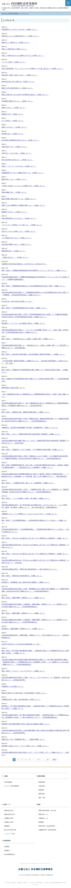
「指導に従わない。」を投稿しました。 (15, 257)
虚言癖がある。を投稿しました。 (13, 134)
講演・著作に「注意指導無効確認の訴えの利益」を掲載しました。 (24, 308)
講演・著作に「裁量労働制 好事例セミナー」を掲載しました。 (24, 598)
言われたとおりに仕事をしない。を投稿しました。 (19, 231)
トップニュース (8, 20)
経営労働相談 (8, 782)
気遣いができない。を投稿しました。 (15, 127)
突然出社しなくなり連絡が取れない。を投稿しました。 (21, 36)
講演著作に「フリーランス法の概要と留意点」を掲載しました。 (24, 323)
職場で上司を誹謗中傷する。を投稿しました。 (18, 88)
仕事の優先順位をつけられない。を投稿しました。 (19, 218)
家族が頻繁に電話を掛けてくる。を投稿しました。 (19, 199)
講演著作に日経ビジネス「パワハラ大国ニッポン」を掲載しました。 (25, 746)
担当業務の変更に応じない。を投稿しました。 (18, 101)
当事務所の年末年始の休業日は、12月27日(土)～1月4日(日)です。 (24, 264)
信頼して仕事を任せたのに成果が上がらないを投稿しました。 (23, 55)
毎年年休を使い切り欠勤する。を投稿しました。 (18, 81)
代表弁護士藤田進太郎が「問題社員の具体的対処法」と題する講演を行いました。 (30, 569)
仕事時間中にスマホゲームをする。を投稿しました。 (20, 29)
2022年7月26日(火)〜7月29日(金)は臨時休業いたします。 (21, 644)
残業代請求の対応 (9, 814)
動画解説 (41, 822)
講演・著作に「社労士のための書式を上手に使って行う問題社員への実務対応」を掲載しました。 (35, 538)
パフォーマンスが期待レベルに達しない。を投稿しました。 (22, 225)
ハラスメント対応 (9, 833)
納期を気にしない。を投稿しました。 (15, 179)
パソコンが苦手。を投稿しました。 (14, 62)
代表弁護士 (42, 786)
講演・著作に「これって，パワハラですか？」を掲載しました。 (24, 671)
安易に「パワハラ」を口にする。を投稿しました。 (19, 166)
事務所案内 (42, 782)
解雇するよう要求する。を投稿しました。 (16, 42)
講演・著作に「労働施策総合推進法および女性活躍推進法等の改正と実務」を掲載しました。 (34, 286)
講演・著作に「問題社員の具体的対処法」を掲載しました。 (22, 576)
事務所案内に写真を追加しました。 (14, 388)
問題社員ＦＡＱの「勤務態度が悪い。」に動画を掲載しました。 (24, 739)
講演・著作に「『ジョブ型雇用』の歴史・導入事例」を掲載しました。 (26, 498)
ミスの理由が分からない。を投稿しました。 (17, 238)
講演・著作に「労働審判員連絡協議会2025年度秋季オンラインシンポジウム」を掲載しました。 (35, 270)
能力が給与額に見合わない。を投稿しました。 (18, 160)
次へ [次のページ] (48, 759)
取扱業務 (41, 790)
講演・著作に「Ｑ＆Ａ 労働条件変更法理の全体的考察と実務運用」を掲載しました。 (31, 434)
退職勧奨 (7, 826)
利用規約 (7, 846)
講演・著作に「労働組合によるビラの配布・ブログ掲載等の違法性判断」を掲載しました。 (33, 449)
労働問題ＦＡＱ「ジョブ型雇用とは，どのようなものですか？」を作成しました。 (30, 514)
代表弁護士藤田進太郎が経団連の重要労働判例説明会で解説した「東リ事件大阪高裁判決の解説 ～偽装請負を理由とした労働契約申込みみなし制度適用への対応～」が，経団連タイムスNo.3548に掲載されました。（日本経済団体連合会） (35, 662)
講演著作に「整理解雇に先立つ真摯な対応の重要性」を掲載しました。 (26, 582)
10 (38, 759)
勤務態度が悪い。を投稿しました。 (14, 251)
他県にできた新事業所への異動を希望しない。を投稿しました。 (24, 205)
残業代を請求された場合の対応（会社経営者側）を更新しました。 (24, 693)
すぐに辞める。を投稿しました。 (13, 121)
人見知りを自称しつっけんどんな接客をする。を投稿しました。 (24, 186)
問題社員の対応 (9, 810)
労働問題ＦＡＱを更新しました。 (13, 686)
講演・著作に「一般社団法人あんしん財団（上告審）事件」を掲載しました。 (28, 339)
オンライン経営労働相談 (11, 786)
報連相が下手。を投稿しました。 (13, 114)
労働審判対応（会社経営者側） (48, 830)
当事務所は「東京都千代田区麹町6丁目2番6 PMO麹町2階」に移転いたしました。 (30, 427)
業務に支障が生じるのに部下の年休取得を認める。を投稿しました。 (25, 94)
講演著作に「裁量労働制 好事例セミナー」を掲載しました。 (23, 629)
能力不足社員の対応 (10, 830)
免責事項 (7, 850)
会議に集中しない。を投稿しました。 (15, 147)
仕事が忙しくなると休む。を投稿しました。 (17, 153)
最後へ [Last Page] (55, 759)
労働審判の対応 (9, 818)
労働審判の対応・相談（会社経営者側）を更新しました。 (21, 699)
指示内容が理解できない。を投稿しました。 (17, 244)
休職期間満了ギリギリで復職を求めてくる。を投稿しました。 (23, 173)
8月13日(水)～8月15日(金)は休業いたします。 (17, 301)
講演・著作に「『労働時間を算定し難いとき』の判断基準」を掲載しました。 (28, 483)
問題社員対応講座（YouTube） (48, 810)
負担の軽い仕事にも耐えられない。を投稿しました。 (20, 75)
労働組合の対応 (9, 822)
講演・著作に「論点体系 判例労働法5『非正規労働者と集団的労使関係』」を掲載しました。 (34, 354)
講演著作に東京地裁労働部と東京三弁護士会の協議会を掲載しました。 (26, 724)
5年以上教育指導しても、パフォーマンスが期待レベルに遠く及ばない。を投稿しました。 (33, 68)
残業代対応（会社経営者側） (47, 826)
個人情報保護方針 (9, 854)
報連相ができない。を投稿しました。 (15, 212)
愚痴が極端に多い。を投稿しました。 (15, 192)
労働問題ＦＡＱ (43, 818)
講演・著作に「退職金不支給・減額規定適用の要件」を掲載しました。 (26, 412)
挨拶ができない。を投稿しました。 (14, 107)
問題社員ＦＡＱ (43, 814)
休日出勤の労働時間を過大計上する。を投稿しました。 (21, 140)
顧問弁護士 (42, 793)
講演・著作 (42, 797)
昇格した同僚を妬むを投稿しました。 (15, 49)
